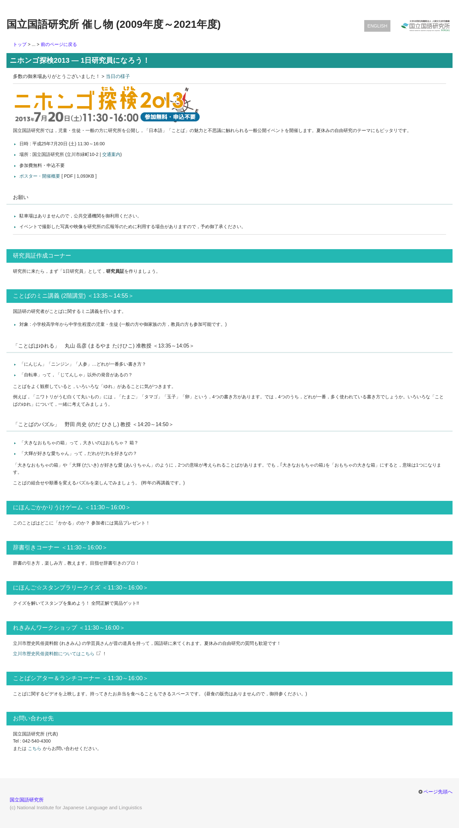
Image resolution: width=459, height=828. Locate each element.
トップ (20, 44)
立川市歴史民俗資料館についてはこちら (53, 653)
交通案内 (111, 154)
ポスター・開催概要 (39, 176)
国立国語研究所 (27, 799)
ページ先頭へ (438, 791)
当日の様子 (118, 76)
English (377, 25)
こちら (34, 748)
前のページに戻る (59, 44)
